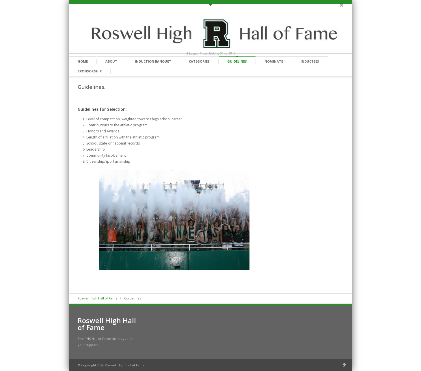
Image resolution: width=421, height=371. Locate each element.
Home (83, 61)
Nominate (273, 61)
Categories (199, 61)
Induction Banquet (153, 61)
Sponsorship (90, 71)
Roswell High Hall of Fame (98, 298)
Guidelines (237, 61)
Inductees (310, 61)
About (111, 61)
